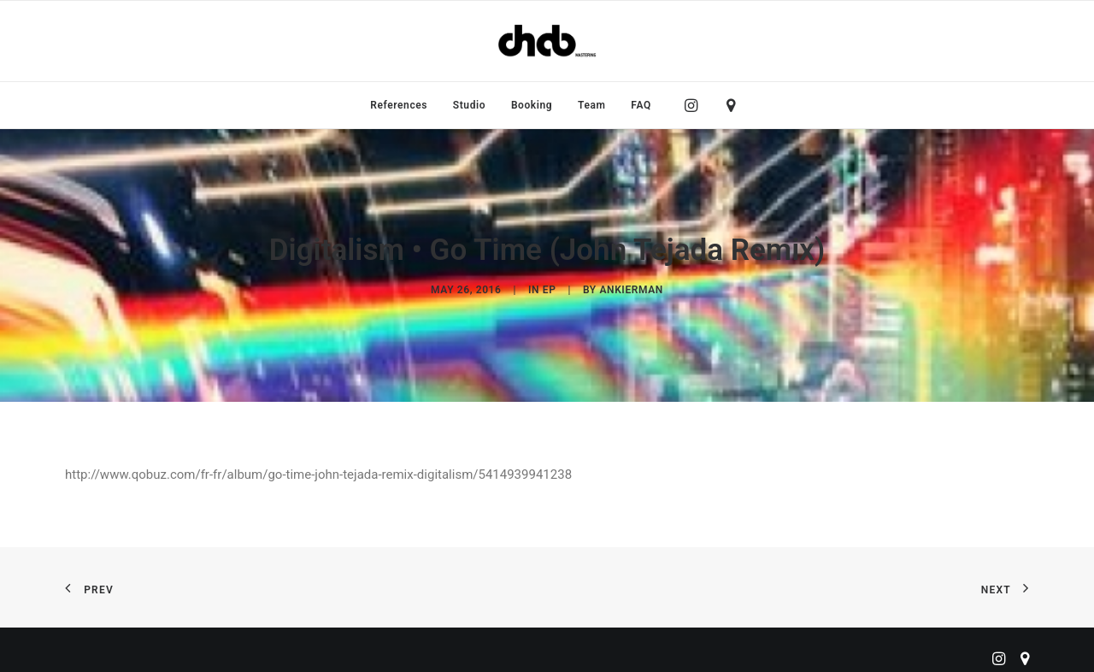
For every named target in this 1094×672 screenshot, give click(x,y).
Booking (531, 105)
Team (592, 105)
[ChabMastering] (547, 41)
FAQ (641, 105)
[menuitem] (398, 105)
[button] (695, 105)
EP (549, 286)
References (398, 105)
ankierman (630, 286)
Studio (469, 105)
